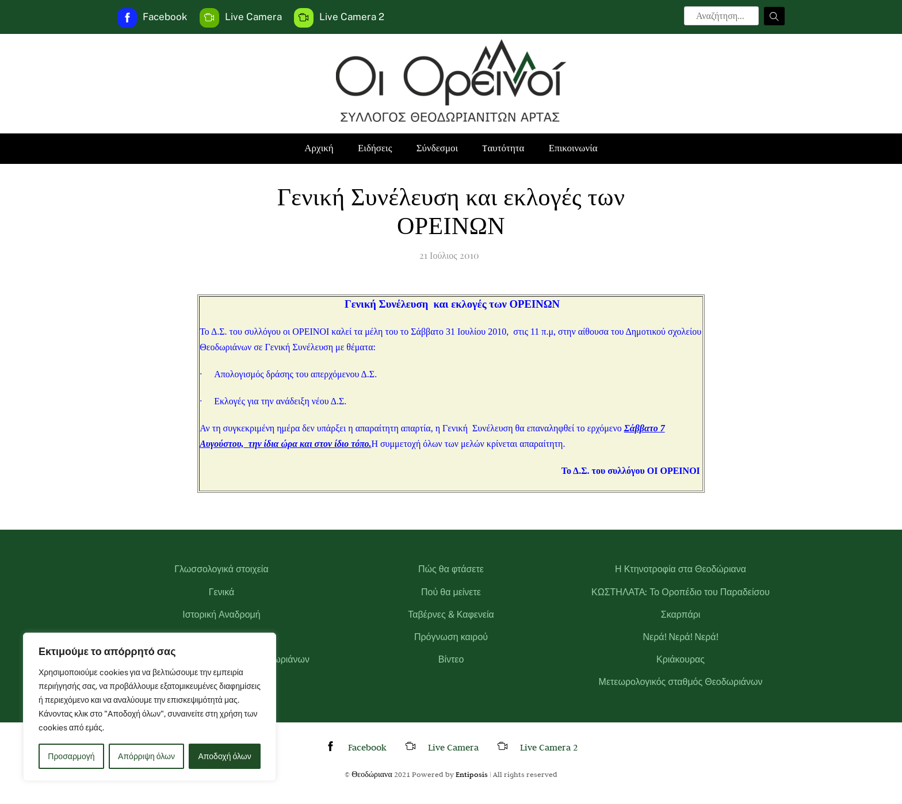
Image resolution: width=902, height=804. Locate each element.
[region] (149, 707)
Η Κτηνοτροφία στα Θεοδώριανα (680, 569)
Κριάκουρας (680, 659)
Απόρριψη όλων (146, 756)
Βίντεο (451, 659)
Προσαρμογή (71, 756)
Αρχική (318, 148)
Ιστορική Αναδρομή (221, 614)
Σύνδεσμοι (437, 148)
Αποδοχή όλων (224, 756)
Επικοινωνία (573, 148)
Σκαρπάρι (681, 614)
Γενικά (222, 592)
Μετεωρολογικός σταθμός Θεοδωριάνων (681, 681)
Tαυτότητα (503, 148)
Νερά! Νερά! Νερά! (680, 636)
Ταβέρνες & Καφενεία (451, 614)
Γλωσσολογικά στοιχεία (221, 569)
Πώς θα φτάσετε (451, 569)
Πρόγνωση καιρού (451, 636)
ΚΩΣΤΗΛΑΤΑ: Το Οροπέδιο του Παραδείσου (680, 592)
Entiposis (472, 774)
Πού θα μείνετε (451, 592)
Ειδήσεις (375, 148)
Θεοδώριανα (371, 774)
